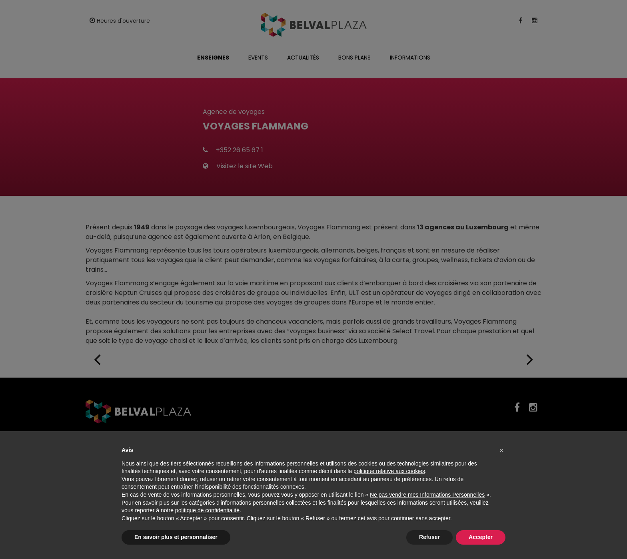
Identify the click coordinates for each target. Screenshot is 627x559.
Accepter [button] (481, 537)
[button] (501, 450)
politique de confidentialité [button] (207, 510)
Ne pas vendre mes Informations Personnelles (427, 494)
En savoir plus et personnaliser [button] (176, 537)
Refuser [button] (429, 537)
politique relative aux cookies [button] (389, 471)
